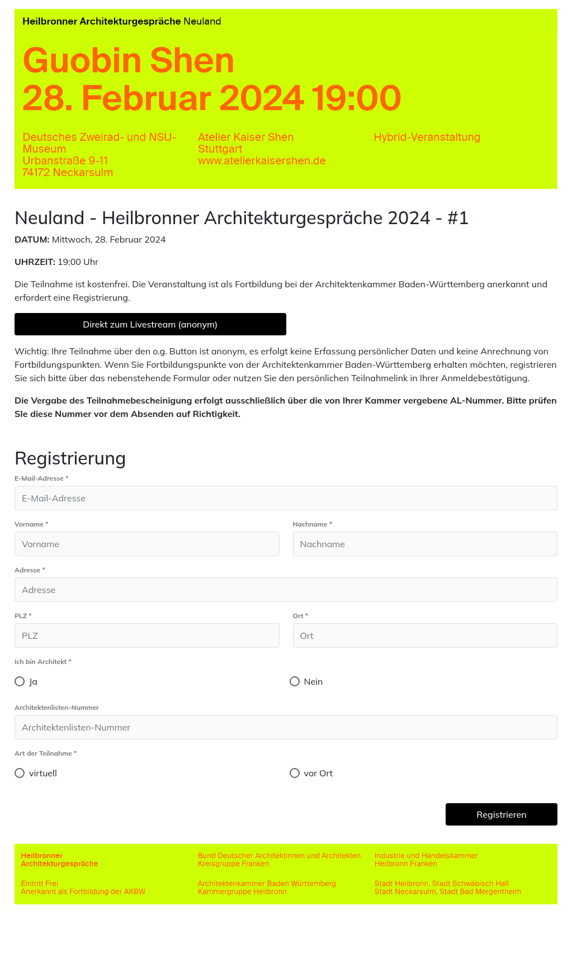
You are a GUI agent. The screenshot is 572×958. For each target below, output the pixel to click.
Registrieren (501, 814)
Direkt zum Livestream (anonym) (150, 324)
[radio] (20, 681)
